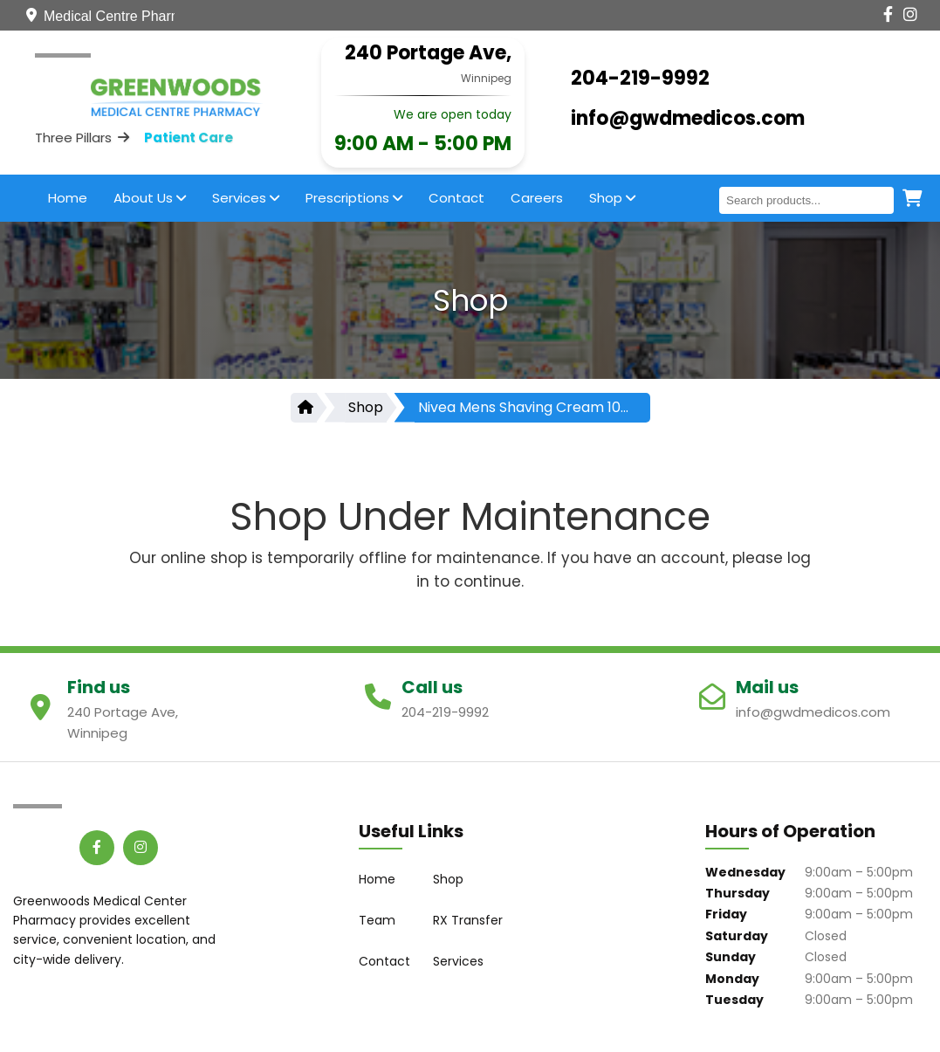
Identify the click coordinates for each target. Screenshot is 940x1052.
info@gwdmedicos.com (688, 118)
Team (377, 920)
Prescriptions (353, 198)
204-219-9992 (640, 78)
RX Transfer (468, 920)
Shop (612, 198)
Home (67, 198)
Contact (456, 198)
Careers (537, 198)
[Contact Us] (775, 14)
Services (245, 198)
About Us (149, 198)
